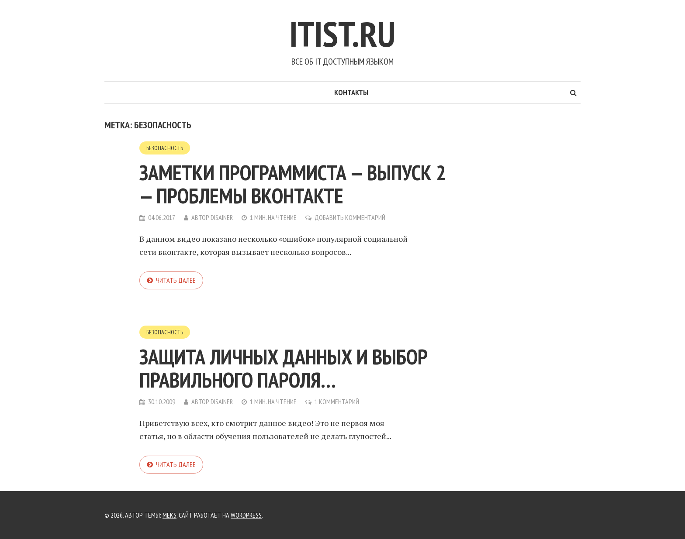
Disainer (222, 217)
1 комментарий (337, 401)
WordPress (246, 515)
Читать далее (176, 280)
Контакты (351, 92)
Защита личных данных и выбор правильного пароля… (283, 368)
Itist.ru (342, 33)
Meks (169, 515)
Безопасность (164, 148)
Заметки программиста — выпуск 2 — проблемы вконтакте (292, 184)
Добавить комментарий (350, 217)
